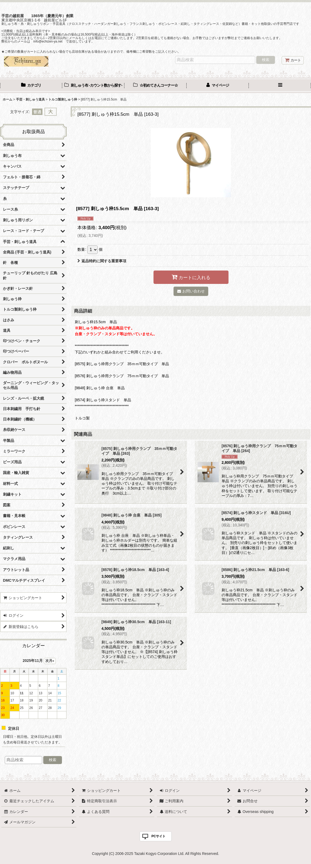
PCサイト (158, 836)
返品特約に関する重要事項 (101, 261)
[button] (280, 86)
